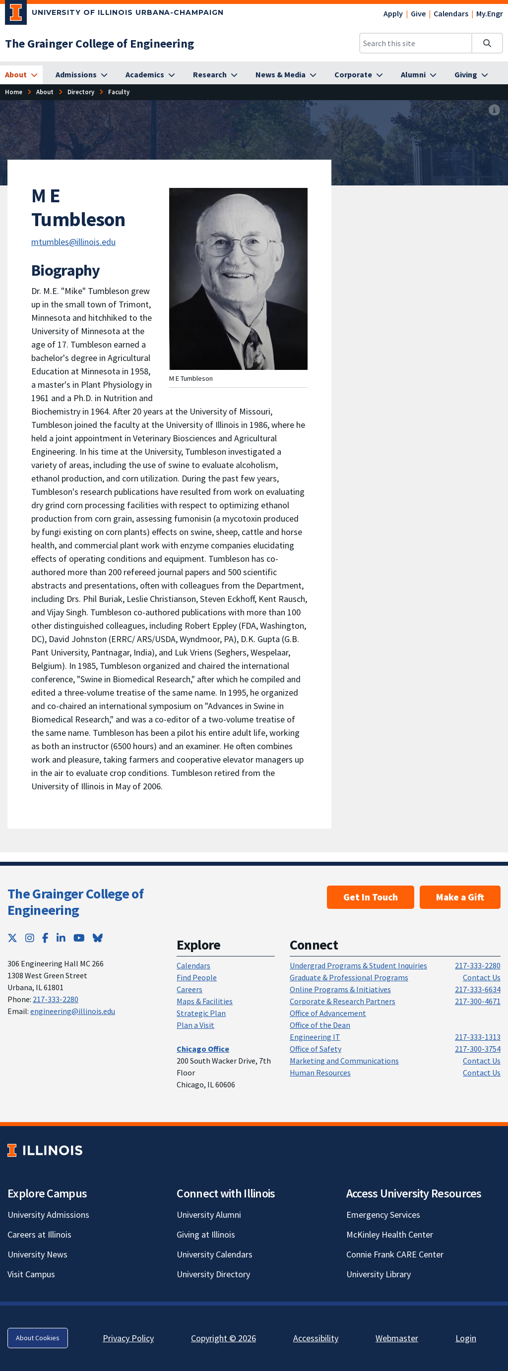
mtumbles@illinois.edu (73, 241)
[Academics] (150, 74)
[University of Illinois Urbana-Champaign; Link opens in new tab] (114, 14)
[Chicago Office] (203, 1049)
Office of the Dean (320, 1025)
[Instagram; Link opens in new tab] (29, 938)
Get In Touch (370, 897)
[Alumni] (419, 74)
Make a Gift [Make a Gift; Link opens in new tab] (460, 897)
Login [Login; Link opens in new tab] (465, 1338)
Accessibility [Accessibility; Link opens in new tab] (315, 1338)
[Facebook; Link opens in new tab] (45, 938)
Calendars (451, 13)
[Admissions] (82, 74)
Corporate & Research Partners (342, 1001)
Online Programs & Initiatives (340, 989)
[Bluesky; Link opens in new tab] (98, 938)
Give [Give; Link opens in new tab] (418, 13)
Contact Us (482, 977)
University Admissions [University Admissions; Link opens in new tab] (48, 1214)
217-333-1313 (478, 1037)
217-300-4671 (478, 1001)
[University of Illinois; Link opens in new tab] (44, 1150)
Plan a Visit (195, 1025)
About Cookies (38, 1337)
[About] (21, 74)
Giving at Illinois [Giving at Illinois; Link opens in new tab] (206, 1234)
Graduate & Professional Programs (349, 977)
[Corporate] (358, 74)
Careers (189, 989)
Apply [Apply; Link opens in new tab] (393, 13)
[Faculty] (118, 92)
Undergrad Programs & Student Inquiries (358, 965)
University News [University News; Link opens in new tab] (37, 1254)
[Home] (13, 92)
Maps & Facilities (205, 1001)
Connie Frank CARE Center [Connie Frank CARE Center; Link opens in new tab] (395, 1254)
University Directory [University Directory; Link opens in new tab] (213, 1274)
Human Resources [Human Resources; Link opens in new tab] (320, 1072)
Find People (197, 977)
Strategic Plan (201, 1013)
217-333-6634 (478, 989)
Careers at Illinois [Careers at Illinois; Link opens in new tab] (39, 1234)
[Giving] (471, 74)
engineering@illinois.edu (72, 1011)
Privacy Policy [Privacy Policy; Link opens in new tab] (128, 1338)
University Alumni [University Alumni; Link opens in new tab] (209, 1214)
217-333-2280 (55, 999)
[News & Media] (286, 74)
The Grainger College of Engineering (75, 902)
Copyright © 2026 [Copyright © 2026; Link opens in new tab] (223, 1338)
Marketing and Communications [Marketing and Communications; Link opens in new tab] (344, 1061)
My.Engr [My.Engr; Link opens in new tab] (489, 13)
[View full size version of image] (494, 110)
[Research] (215, 74)
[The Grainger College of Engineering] (99, 43)
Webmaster (397, 1338)
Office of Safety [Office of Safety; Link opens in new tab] (315, 1049)
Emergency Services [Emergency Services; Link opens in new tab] (383, 1214)
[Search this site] (415, 43)
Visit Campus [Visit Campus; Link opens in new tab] (31, 1274)
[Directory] (80, 92)
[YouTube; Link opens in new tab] (79, 938)
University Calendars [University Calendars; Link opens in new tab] (215, 1254)
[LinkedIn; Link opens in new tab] (61, 938)
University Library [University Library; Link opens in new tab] (378, 1274)
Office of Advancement (328, 1013)
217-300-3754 (478, 1049)
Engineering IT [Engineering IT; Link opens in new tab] (315, 1037)
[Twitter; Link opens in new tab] (12, 938)
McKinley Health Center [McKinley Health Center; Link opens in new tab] (389, 1234)
